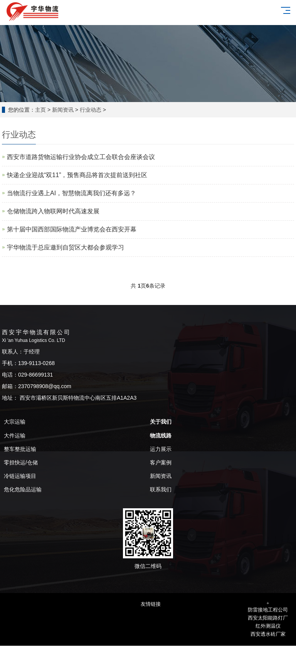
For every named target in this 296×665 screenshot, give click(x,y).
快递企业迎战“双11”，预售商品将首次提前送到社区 (77, 175)
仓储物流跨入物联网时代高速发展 (53, 211)
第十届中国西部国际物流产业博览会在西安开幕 (71, 229)
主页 (40, 110)
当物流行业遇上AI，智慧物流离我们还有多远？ (71, 193)
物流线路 (161, 435)
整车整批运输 (20, 449)
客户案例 (161, 462)
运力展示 (161, 449)
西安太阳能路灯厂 (268, 618)
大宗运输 (14, 422)
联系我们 (161, 489)
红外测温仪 (268, 626)
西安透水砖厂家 (268, 634)
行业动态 (90, 110)
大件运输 (14, 435)
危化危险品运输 (23, 489)
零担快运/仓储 (21, 462)
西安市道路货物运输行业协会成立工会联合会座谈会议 (81, 157)
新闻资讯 (63, 110)
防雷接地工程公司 (268, 610)
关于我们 (161, 422)
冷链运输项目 (20, 476)
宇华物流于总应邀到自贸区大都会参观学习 (65, 247)
